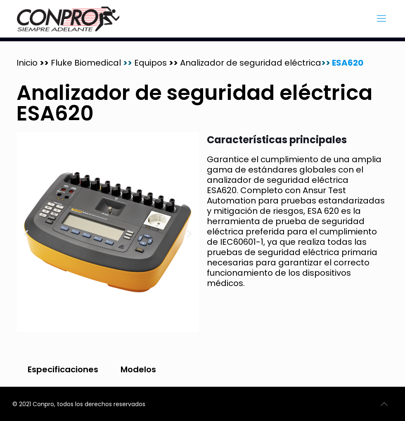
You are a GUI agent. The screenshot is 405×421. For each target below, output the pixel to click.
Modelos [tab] (138, 369)
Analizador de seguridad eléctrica (250, 63)
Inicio (28, 63)
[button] (26, 234)
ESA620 (346, 63)
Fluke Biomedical (91, 63)
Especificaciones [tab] (63, 369)
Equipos (151, 63)
